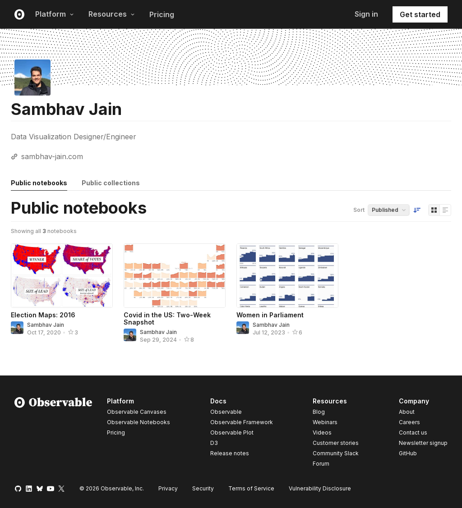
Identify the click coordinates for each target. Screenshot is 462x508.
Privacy (168, 488)
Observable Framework (241, 422)
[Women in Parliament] (287, 275)
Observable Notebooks (138, 422)
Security (203, 488)
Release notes (229, 453)
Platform (54, 13)
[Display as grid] (434, 210)
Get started (420, 14)
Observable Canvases (136, 411)
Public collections (111, 183)
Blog (319, 411)
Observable (226, 411)
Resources (111, 13)
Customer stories (336, 442)
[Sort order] (417, 210)
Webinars (325, 422)
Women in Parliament (270, 315)
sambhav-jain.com (52, 156)
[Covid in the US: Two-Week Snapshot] (175, 275)
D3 (214, 442)
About (407, 411)
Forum (321, 463)
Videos (322, 432)
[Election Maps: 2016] (62, 275)
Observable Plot (232, 432)
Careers (409, 422)
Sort (359, 209)
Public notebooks (39, 183)
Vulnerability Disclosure (320, 488)
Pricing (161, 14)
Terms (251, 488)
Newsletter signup (423, 443)
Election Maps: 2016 (43, 315)
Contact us (413, 433)
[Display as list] (445, 210)
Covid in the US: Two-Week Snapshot (167, 318)
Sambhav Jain (45, 324)
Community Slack (336, 453)
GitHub (408, 453)
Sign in (366, 13)
